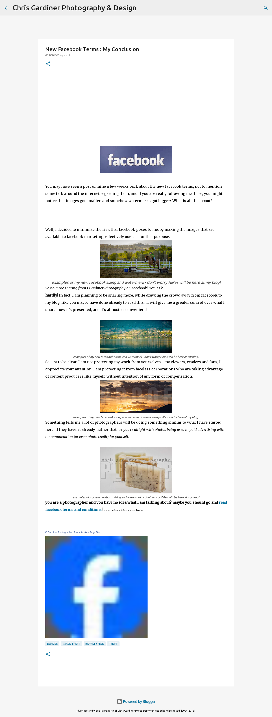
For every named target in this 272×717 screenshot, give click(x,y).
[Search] (143, 7)
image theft (71, 643)
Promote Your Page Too (87, 532)
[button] (48, 64)
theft (113, 643)
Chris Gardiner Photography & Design (75, 8)
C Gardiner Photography (58, 532)
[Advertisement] (136, 105)
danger (52, 643)
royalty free (94, 643)
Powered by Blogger (136, 701)
